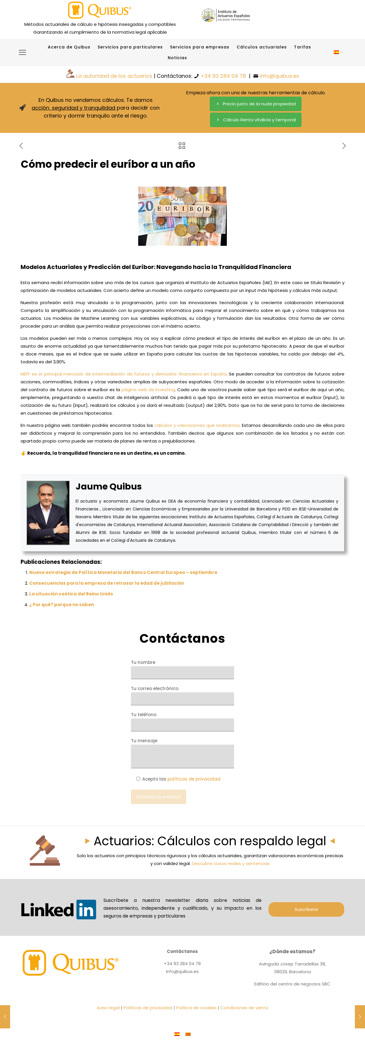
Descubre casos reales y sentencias (231, 863)
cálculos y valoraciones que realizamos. (197, 425)
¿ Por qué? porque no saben (61, 605)
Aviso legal (108, 1008)
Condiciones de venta (244, 1008)
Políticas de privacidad (147, 1008)
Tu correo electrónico (182, 695)
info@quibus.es (279, 76)
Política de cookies (196, 1008)
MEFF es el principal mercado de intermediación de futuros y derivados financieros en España (123, 374)
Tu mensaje (182, 753)
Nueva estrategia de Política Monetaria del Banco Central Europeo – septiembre (123, 572)
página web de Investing (148, 390)
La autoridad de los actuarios (114, 76)
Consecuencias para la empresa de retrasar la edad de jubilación (106, 583)
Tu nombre (182, 669)
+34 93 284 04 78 (223, 76)
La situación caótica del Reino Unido (71, 594)
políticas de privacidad (193, 779)
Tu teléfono (182, 722)
